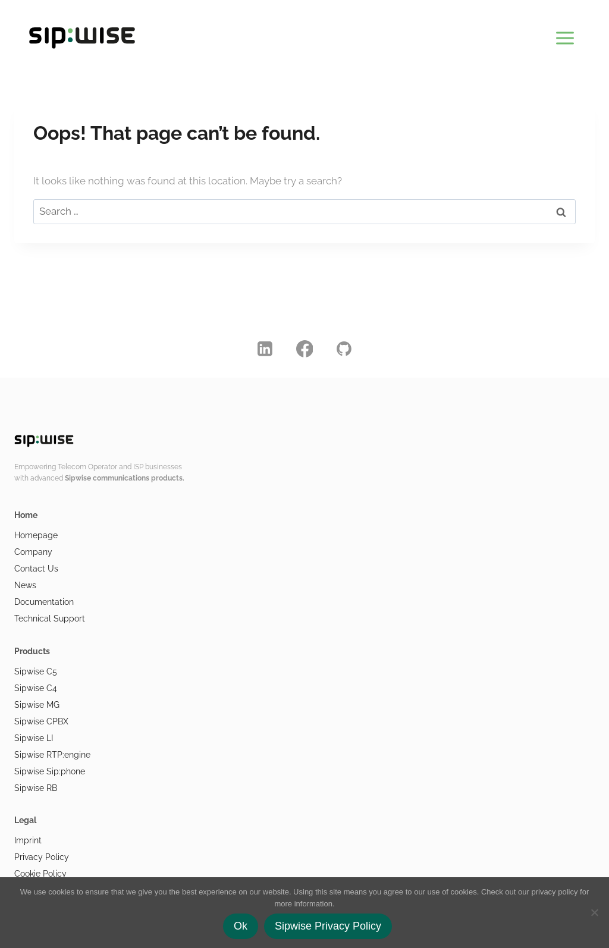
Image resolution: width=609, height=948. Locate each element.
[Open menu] (564, 35)
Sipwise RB (35, 788)
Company (33, 552)
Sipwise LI (33, 738)
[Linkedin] (265, 348)
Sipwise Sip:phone (49, 771)
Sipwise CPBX (41, 721)
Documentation (44, 602)
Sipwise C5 (35, 671)
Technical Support (49, 618)
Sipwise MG (36, 705)
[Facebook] (304, 348)
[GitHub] (344, 348)
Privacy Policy (41, 857)
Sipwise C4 (35, 688)
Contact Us (36, 568)
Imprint (28, 840)
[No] (594, 912)
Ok (240, 926)
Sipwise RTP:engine (52, 754)
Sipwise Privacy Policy (328, 926)
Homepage (36, 535)
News (25, 585)
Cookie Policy (40, 873)
